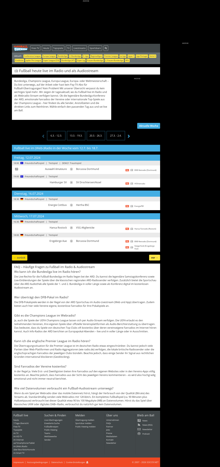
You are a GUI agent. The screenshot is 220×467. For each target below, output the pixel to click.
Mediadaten (111, 436)
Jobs (108, 429)
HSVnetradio (139, 183)
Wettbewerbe (50, 436)
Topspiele (58, 48)
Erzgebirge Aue (58, 241)
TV (68, 48)
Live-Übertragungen (53, 420)
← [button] (19, 257)
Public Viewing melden (85, 426)
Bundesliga (62, 56)
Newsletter (111, 443)
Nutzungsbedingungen (37, 462)
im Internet (18, 439)
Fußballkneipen (51, 426)
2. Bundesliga (75, 56)
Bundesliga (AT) (68, 60)
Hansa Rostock (58, 227)
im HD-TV (17, 436)
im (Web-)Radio (20, 446)
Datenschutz (57, 462)
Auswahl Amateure (56, 169)
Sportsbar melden (83, 423)
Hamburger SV (58, 182)
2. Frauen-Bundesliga (114, 60)
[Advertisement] (86, 22)
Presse (109, 433)
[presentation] (43, 136)
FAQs (108, 423)
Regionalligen (96, 56)
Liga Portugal (141, 56)
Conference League (32, 56)
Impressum (18, 462)
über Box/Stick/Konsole (24, 449)
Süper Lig (81, 60)
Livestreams (79, 48)
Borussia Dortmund (87, 169)
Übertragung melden (84, 420)
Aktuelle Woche (148, 126)
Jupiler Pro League (33, 60)
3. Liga (85, 56)
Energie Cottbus (57, 205)
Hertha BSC (82, 205)
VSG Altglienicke (85, 227)
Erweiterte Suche (52, 423)
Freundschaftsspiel (34, 163)
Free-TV (35, 48)
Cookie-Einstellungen (75, 462)
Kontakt (110, 439)
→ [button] (154, 257)
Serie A (153, 56)
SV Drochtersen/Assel (88, 182)
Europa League (49, 56)
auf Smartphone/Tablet (24, 443)
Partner (109, 426)
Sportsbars (95, 48)
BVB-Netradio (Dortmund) (145, 170)
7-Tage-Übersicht (21, 423)
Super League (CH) (51, 60)
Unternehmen (112, 420)
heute (16, 420)
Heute (46, 48)
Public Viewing (50, 429)
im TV (15, 433)
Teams (47, 433)
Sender (47, 439)
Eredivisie (19, 60)
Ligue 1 (131, 56)
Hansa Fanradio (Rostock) (145, 228)
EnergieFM (139, 206)
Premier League (111, 56)
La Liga (123, 56)
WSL (127, 60)
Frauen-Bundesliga (95, 60)
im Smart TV (18, 453)
